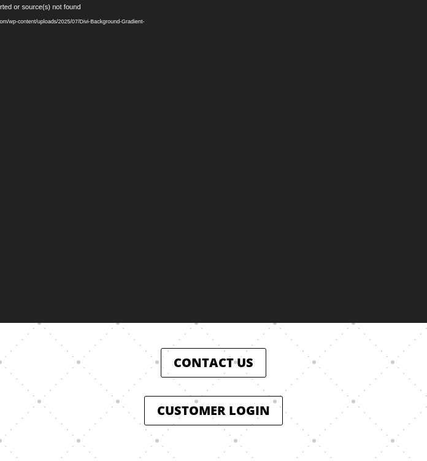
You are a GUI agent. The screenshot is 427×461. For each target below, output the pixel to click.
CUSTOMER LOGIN (213, 410)
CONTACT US (213, 362)
